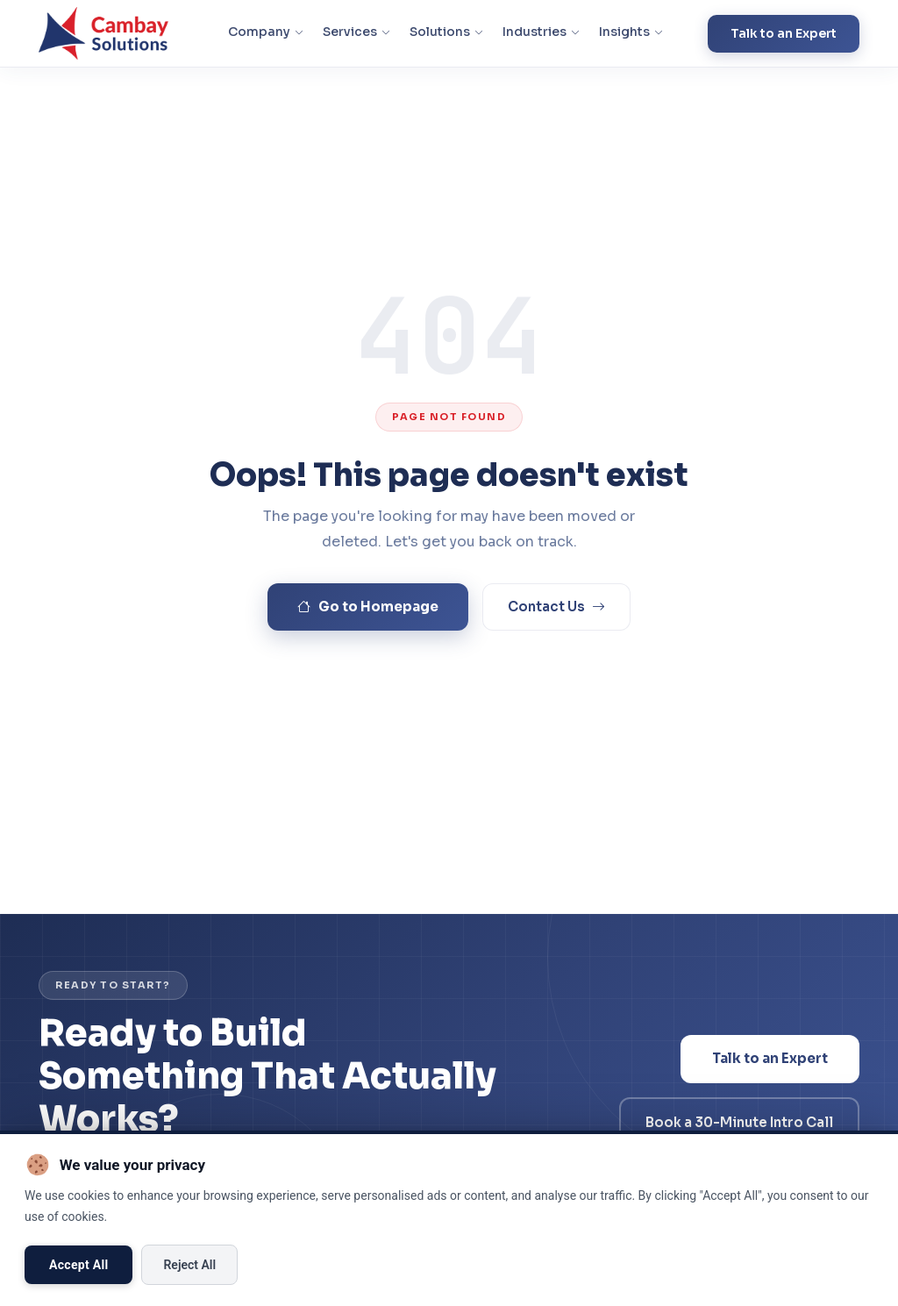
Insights (631, 31)
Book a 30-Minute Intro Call (739, 1122)
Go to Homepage (367, 607)
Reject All (189, 1265)
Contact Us (556, 607)
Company (265, 31)
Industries (541, 31)
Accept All (78, 1265)
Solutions (446, 31)
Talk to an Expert (784, 33)
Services (356, 31)
